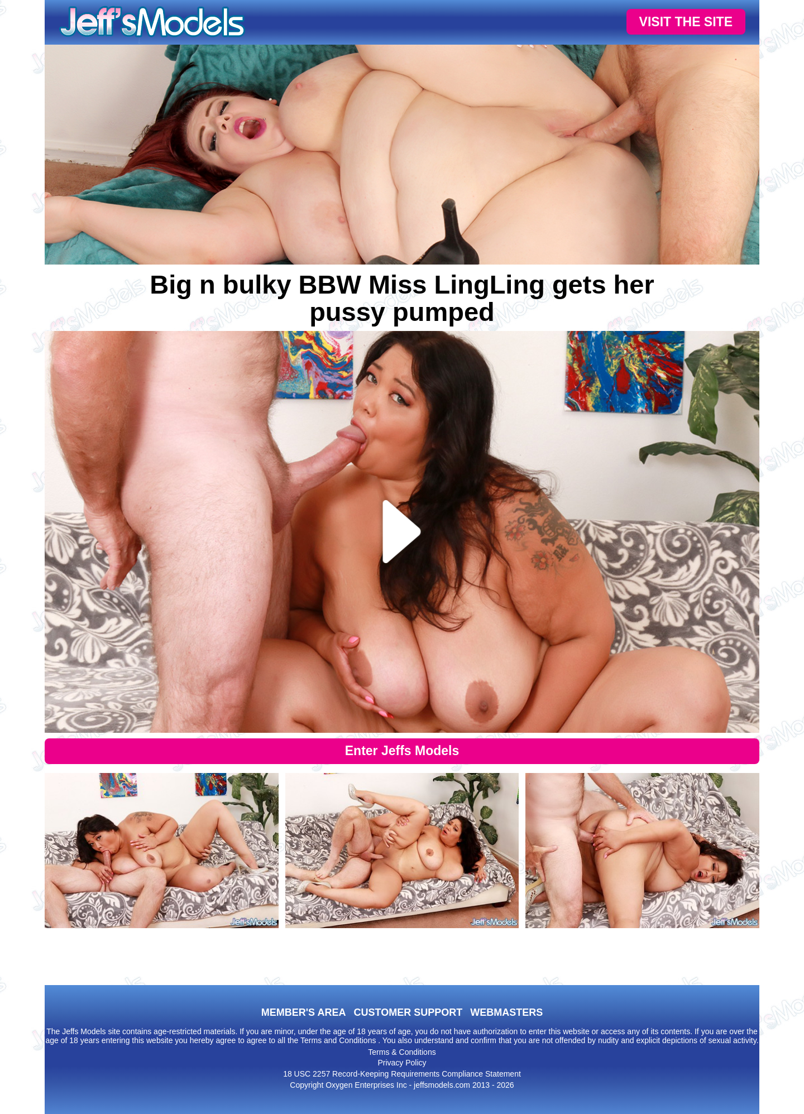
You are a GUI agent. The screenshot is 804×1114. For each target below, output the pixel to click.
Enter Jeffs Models (402, 750)
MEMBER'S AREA (303, 1012)
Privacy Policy (401, 1062)
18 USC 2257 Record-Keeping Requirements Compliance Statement (402, 1073)
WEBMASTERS (506, 1012)
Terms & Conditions (402, 1052)
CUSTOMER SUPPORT (407, 1012)
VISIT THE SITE (686, 22)
